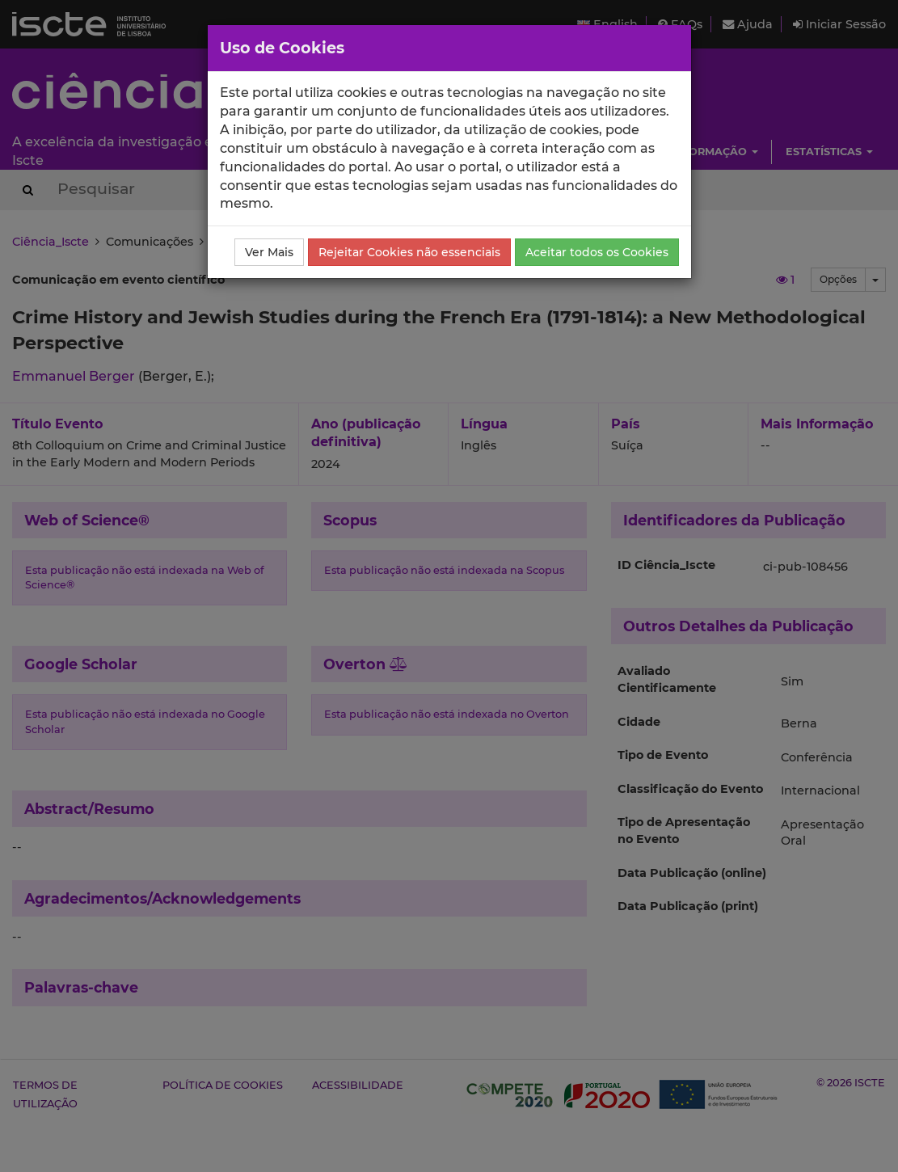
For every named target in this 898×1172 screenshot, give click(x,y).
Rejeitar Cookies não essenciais (409, 252)
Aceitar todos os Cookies (596, 252)
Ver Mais (269, 252)
